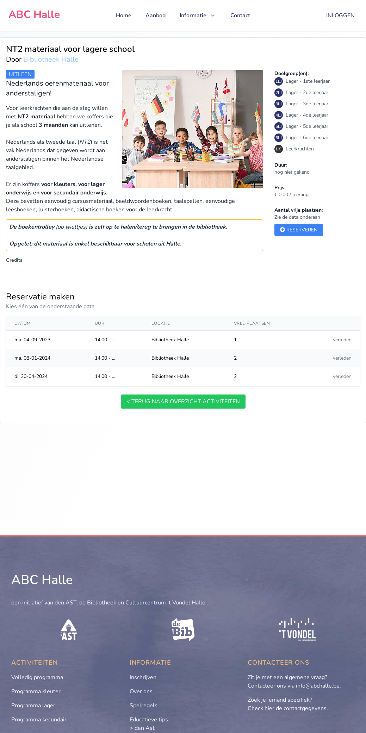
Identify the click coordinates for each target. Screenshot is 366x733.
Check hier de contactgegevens (287, 708)
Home (123, 15)
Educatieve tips (149, 719)
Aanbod (155, 15)
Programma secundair (39, 719)
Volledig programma (37, 677)
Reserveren (298, 229)
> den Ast (142, 728)
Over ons (141, 691)
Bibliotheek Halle (51, 59)
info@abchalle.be (318, 686)
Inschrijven (143, 677)
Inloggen (340, 15)
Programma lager (33, 705)
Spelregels (143, 705)
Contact (240, 15)
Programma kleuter (36, 691)
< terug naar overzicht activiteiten (183, 401)
